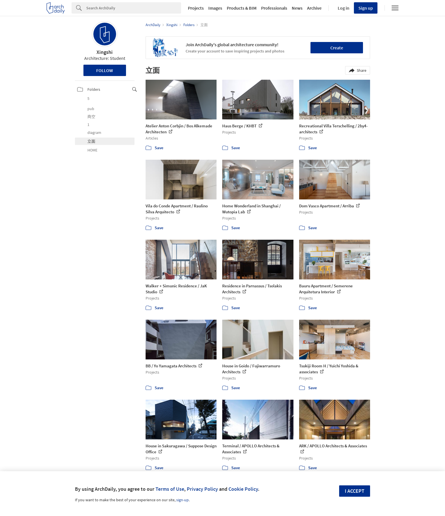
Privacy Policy (202, 489)
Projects (196, 8)
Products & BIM (242, 8)
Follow (104, 70)
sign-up (182, 499)
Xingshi (104, 52)
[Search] (133, 8)
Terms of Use (170, 489)
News (297, 8)
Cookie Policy (243, 489)
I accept (354, 491)
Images (215, 8)
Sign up (365, 8)
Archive (314, 8)
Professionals (274, 8)
